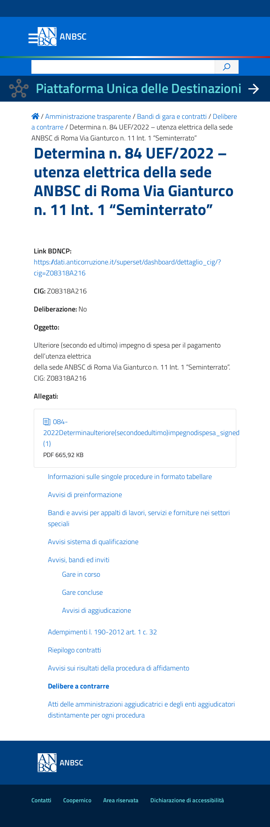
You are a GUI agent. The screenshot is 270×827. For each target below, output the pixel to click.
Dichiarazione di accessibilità (187, 800)
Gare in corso (81, 574)
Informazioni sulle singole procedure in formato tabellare (130, 476)
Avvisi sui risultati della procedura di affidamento (118, 668)
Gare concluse (82, 592)
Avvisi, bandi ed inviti (78, 559)
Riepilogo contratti (74, 650)
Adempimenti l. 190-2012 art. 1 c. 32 (102, 632)
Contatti (41, 800)
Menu (33, 39)
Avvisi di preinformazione (85, 494)
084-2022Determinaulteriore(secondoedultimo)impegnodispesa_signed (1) (141, 432)
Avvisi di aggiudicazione (96, 610)
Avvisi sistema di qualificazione (93, 541)
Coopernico (77, 800)
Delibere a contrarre (78, 686)
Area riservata (121, 800)
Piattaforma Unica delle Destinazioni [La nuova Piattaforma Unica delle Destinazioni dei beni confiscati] (138, 88)
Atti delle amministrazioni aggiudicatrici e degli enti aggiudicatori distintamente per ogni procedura (141, 709)
